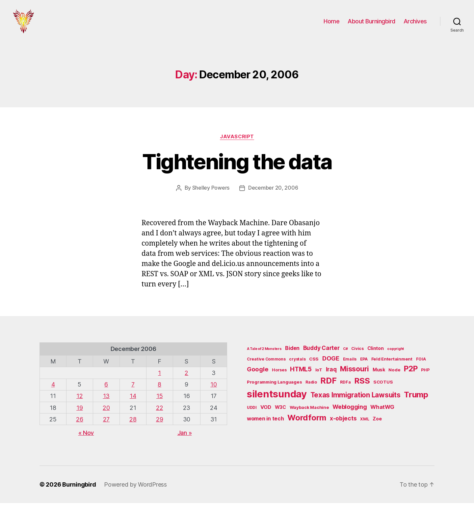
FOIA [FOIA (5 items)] (421, 363)
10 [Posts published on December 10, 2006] (213, 389)
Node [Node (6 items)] (394, 375)
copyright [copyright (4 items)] (395, 354)
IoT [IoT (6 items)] (318, 375)
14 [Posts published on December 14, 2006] (133, 401)
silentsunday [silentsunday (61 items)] (277, 399)
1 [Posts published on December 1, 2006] (159, 378)
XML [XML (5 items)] (364, 423)
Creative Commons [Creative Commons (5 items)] (266, 363)
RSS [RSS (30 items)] (362, 386)
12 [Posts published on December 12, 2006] (79, 401)
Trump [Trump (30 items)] (416, 400)
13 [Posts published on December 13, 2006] (106, 401)
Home (331, 23)
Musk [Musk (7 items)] (379, 375)
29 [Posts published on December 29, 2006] (159, 424)
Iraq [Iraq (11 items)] (331, 374)
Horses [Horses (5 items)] (279, 375)
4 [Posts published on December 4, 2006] (53, 389)
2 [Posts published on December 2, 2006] (186, 378)
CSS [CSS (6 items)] (314, 363)
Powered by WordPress (135, 489)
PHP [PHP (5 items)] (425, 375)
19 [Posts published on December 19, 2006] (79, 412)
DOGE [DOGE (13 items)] (330, 363)
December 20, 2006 (273, 193)
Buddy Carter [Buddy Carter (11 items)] (321, 353)
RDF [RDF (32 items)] (328, 386)
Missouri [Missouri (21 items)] (354, 374)
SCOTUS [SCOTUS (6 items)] (383, 387)
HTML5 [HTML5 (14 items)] (301, 374)
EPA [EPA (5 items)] (364, 363)
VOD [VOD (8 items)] (265, 412)
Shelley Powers (210, 193)
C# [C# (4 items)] (345, 354)
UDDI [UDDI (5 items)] (252, 412)
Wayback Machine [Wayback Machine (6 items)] (309, 412)
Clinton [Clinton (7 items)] (375, 353)
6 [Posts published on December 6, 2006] (106, 389)
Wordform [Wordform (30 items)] (306, 422)
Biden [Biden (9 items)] (292, 353)
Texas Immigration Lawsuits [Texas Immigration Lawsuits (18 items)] (355, 400)
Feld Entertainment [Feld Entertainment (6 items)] (391, 363)
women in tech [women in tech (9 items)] (265, 423)
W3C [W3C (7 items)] (280, 412)
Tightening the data (237, 167)
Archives (415, 23)
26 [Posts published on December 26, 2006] (79, 424)
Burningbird (79, 489)
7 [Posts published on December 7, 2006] (133, 389)
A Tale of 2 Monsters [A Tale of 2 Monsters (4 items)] (264, 354)
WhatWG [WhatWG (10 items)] (382, 412)
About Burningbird (371, 23)
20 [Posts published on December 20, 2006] (106, 412)
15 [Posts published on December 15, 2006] (159, 401)
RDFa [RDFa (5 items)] (345, 387)
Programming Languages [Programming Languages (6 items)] (274, 387)
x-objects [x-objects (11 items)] (343, 423)
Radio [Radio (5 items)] (311, 387)
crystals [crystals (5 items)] (297, 363)
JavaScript (237, 142)
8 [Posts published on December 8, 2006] (159, 389)
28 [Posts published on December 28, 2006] (132, 424)
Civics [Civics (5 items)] (357, 353)
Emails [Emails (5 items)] (349, 363)
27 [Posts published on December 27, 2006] (106, 424)
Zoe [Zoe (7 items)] (377, 423)
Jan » (184, 437)
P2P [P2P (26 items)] (410, 374)
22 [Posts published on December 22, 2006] (159, 412)
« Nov (86, 437)
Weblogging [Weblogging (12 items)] (349, 412)
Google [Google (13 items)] (257, 374)
